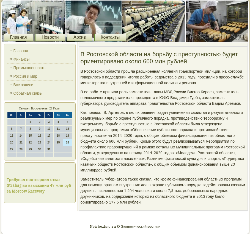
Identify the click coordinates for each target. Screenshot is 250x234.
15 (30, 135)
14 (21, 135)
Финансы (21, 59)
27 (11, 149)
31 (48, 149)
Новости (50, 37)
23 (39, 142)
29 (30, 149)
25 (58, 142)
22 (30, 142)
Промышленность (29, 68)
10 (48, 128)
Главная (18, 37)
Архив (79, 37)
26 (67, 142)
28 (21, 149)
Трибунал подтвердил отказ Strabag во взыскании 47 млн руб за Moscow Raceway (39, 185)
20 (11, 142)
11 (58, 128)
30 (39, 149)
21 (21, 142)
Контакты (110, 37)
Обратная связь (27, 93)
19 (67, 135)
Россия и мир (25, 76)
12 (67, 128)
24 (48, 142)
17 (48, 135)
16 (39, 135)
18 (58, 135)
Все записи (23, 85)
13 (11, 135)
